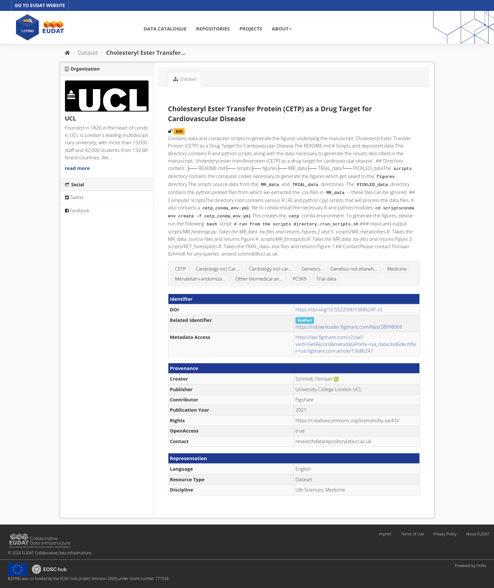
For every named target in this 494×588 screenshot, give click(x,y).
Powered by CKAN (470, 565)
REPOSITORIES (213, 28)
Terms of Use (412, 534)
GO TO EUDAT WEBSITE (40, 5)
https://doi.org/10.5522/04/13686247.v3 (339, 309)
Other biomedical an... (259, 278)
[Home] (67, 52)
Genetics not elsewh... (353, 268)
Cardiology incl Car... (217, 268)
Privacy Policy (444, 534)
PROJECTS (250, 28)
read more (77, 168)
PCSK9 (300, 278)
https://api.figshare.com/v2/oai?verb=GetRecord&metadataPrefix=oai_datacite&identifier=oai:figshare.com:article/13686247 (356, 344)
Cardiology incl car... (270, 268)
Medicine (397, 268)
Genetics (311, 268)
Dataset (88, 52)
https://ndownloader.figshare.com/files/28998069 (349, 326)
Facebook (77, 210)
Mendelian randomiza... (200, 278)
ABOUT (282, 28)
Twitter (74, 197)
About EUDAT (477, 534)
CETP (180, 268)
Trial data (326, 278)
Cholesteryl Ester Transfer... (146, 52)
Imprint (385, 534)
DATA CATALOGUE (164, 28)
